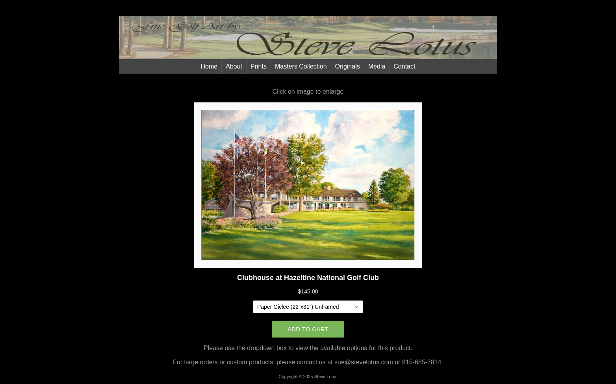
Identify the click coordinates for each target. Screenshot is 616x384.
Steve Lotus (326, 376)
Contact (404, 66)
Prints (258, 66)
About (234, 66)
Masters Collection (301, 66)
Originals (347, 66)
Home (209, 66)
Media (377, 66)
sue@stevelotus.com (363, 362)
